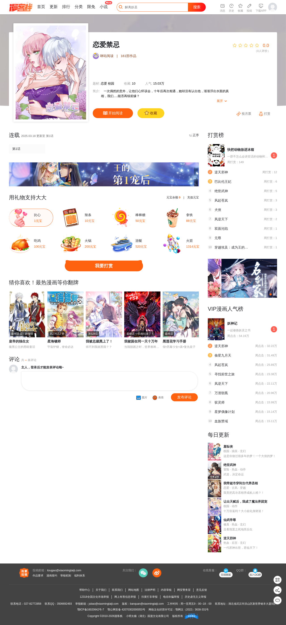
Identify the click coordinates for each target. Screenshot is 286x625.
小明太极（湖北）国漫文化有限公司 (147, 616)
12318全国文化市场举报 (94, 596)
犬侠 (217, 210)
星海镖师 (54, 341)
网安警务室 (184, 589)
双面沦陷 (221, 228)
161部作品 (128, 56)
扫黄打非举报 (149, 596)
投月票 (244, 113)
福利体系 (79, 575)
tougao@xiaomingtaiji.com (64, 570)
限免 (91, 6)
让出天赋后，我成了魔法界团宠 (245, 501)
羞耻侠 (228, 446)
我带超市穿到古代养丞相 (240, 483)
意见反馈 (201, 589)
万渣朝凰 (221, 393)
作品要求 (38, 575)
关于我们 (101, 589)
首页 (41, 6)
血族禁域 (221, 421)
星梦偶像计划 (224, 412)
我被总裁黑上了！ (99, 341)
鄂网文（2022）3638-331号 (192, 609)
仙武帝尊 (229, 520)
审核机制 (65, 575)
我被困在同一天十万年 (141, 341)
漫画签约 (51, 575)
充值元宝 (193, 197)
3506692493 (64, 603)
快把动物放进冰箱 (240, 149)
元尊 (217, 238)
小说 (104, 6)
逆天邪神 (221, 172)
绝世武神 (221, 191)
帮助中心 (84, 589)
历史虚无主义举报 (195, 596)
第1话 (16, 149)
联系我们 (117, 589)
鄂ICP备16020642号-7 (90, 609)
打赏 (264, 113)
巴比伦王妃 (222, 181)
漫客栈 (118, 616)
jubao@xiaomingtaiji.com (104, 603)
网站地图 (133, 589)
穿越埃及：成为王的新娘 (232, 247)
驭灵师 (219, 402)
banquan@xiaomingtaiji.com (147, 603)
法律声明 (150, 589)
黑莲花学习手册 (174, 341)
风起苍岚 (221, 200)
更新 (54, 6)
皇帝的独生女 (19, 341)
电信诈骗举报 (171, 596)
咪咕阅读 (107, 56)
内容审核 (166, 589)
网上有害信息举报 (125, 596)
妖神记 (232, 323)
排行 (66, 6)
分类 (79, 6)
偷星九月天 (222, 355)
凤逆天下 (221, 219)
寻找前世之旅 (224, 374)
